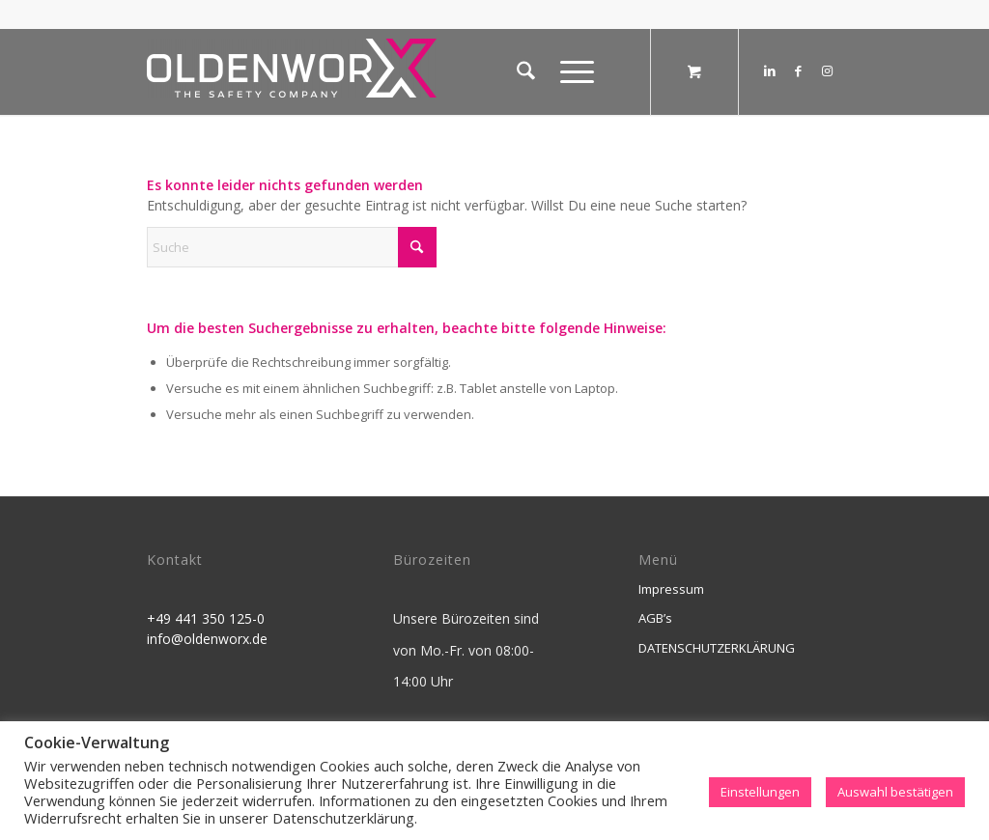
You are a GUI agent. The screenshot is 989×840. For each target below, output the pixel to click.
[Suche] (526, 71)
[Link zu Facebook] (798, 70)
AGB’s (655, 618)
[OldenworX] (292, 77)
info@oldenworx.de (207, 639)
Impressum (671, 589)
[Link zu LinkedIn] (769, 70)
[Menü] (571, 71)
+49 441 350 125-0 (206, 618)
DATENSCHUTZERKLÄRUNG (716, 648)
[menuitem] (526, 71)
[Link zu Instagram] (827, 70)
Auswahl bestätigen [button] (895, 791)
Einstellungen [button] (760, 791)
